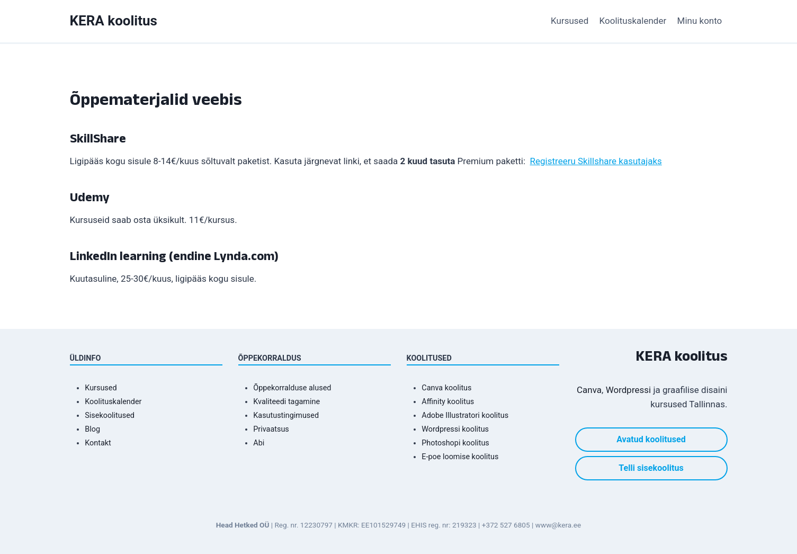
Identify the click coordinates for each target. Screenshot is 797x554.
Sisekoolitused (110, 415)
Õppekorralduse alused (292, 387)
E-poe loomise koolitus (460, 456)
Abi (258, 443)
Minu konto (699, 20)
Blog (92, 429)
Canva (589, 390)
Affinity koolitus (448, 401)
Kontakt (98, 443)
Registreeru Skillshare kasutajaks (596, 161)
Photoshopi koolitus (455, 443)
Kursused (569, 20)
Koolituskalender (633, 20)
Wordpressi (628, 390)
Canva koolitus (446, 387)
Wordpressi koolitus (455, 429)
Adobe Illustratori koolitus (465, 415)
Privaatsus (271, 429)
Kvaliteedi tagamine (286, 401)
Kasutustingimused (286, 415)
